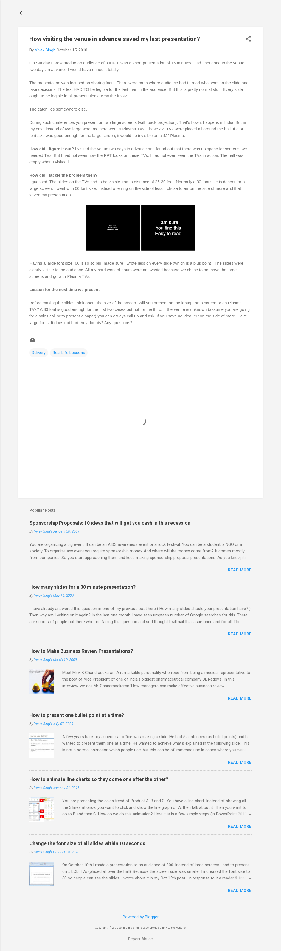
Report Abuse (140, 938)
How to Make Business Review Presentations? (81, 651)
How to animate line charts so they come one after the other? (98, 779)
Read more (240, 570)
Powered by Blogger (141, 916)
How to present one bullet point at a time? (76, 715)
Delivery (39, 352)
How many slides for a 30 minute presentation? (82, 587)
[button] (248, 39)
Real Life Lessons (69, 352)
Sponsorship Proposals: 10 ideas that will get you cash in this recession (109, 523)
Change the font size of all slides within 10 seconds (87, 843)
